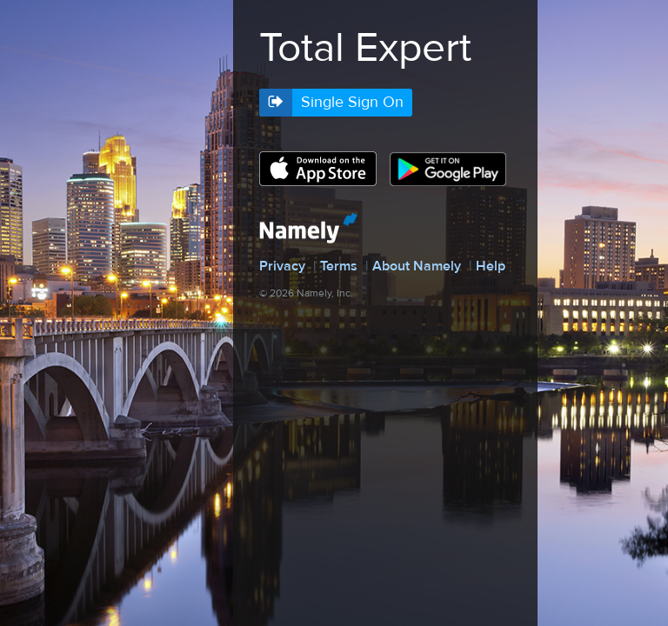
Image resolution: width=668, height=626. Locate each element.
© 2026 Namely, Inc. (306, 293)
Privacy (282, 266)
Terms (338, 266)
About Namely (416, 266)
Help (490, 266)
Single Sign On (352, 102)
